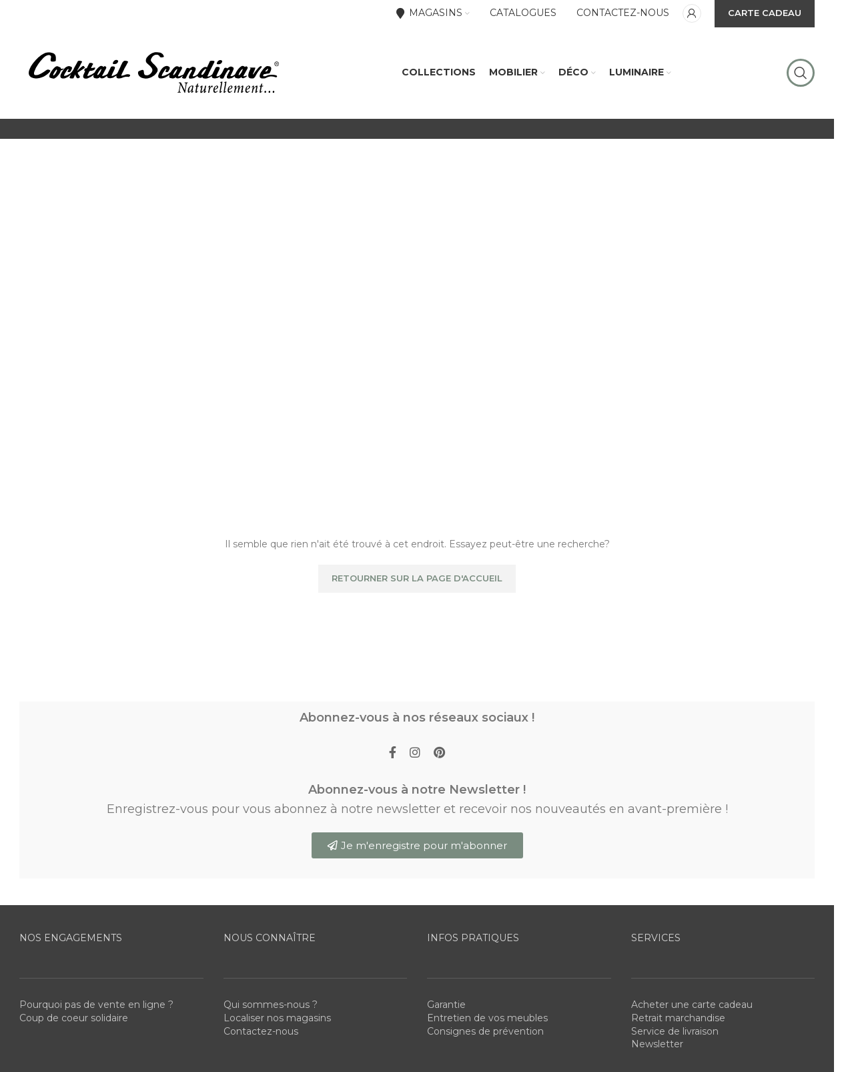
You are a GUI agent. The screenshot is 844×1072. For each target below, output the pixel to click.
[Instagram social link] (415, 755)
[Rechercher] (800, 73)
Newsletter (657, 1046)
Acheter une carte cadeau (692, 1007)
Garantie (446, 1007)
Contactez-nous (261, 1033)
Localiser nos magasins (277, 1020)
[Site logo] (152, 73)
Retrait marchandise (678, 1020)
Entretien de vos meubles (487, 1020)
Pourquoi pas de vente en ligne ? (96, 1007)
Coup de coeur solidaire (73, 1020)
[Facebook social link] (392, 755)
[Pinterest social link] (439, 755)
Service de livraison (675, 1033)
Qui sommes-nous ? (271, 1007)
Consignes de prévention (485, 1033)
